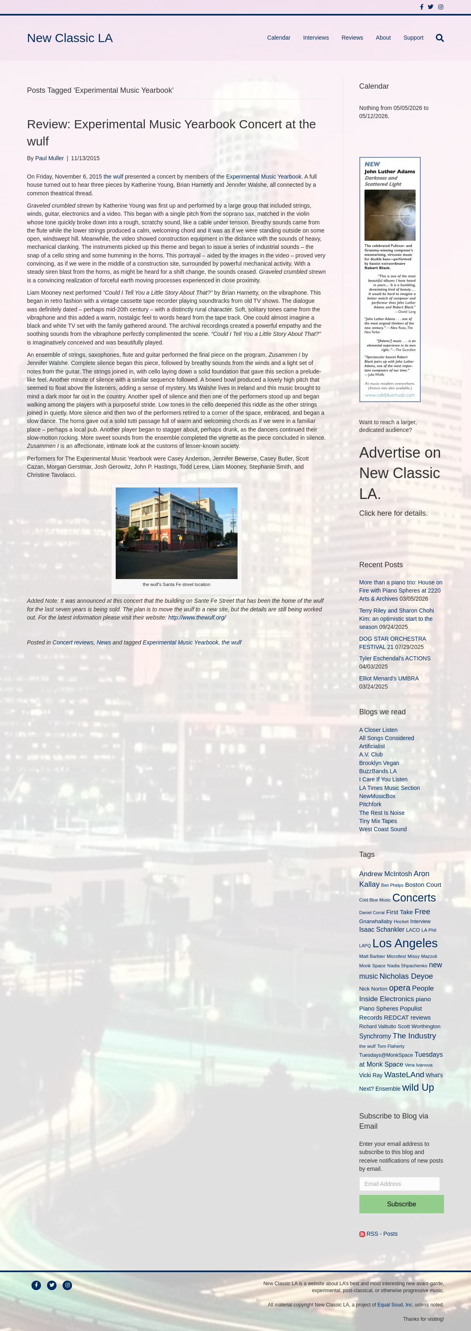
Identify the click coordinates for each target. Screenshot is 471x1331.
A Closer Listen (378, 730)
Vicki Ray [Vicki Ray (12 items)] (371, 1075)
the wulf (113, 176)
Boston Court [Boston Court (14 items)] (423, 884)
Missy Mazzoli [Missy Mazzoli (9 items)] (422, 956)
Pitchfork (370, 804)
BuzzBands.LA (378, 771)
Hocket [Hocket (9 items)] (401, 921)
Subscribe (401, 1204)
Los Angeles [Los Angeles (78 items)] (405, 943)
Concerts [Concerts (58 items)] (414, 898)
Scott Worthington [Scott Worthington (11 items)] (419, 1026)
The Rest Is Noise (382, 813)
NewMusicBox (377, 796)
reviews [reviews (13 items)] (420, 1017)
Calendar (279, 37)
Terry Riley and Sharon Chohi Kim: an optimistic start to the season (396, 619)
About (383, 37)
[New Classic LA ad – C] (390, 278)
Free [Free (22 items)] (423, 911)
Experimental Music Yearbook (180, 642)
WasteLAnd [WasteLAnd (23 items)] (404, 1074)
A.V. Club (371, 754)
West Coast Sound (383, 829)
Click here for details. (393, 513)
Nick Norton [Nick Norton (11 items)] (373, 989)
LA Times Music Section (389, 788)
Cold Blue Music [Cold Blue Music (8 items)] (375, 899)
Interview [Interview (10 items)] (420, 921)
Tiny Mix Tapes (378, 821)
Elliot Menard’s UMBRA (389, 678)
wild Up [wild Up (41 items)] (418, 1087)
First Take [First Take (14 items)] (399, 911)
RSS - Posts (378, 1233)
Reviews (352, 37)
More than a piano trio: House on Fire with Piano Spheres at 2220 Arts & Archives (401, 590)
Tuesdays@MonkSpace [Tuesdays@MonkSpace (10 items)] (386, 1055)
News (103, 642)
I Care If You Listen (383, 779)
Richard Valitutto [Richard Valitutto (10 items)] (377, 1026)
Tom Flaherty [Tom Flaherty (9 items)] (390, 1046)
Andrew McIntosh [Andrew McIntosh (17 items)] (385, 874)
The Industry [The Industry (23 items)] (414, 1035)
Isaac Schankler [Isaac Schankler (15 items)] (382, 929)
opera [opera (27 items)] (399, 987)
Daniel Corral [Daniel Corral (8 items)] (372, 912)
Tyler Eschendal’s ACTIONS (395, 658)
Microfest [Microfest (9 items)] (396, 956)
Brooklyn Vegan (379, 763)
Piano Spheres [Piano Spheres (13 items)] (379, 1008)
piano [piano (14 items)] (423, 998)
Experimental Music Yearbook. (264, 176)
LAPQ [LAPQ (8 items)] (365, 945)
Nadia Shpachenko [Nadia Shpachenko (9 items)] (407, 965)
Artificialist (372, 746)
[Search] (437, 38)
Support (414, 37)
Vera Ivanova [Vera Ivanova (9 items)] (419, 1064)
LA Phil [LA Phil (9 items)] (429, 930)
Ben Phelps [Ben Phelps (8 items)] (392, 885)
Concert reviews (72, 642)
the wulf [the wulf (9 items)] (367, 1046)
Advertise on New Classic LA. (400, 473)
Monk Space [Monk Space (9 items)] (372, 965)
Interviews (316, 37)
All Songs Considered (387, 738)
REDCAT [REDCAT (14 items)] (396, 1017)
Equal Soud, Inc (394, 1305)
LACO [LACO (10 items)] (413, 930)
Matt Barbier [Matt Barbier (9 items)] (372, 956)
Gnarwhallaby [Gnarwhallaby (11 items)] (375, 921)
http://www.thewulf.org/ (197, 617)
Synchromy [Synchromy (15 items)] (375, 1036)
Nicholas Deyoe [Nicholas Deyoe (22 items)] (406, 976)
